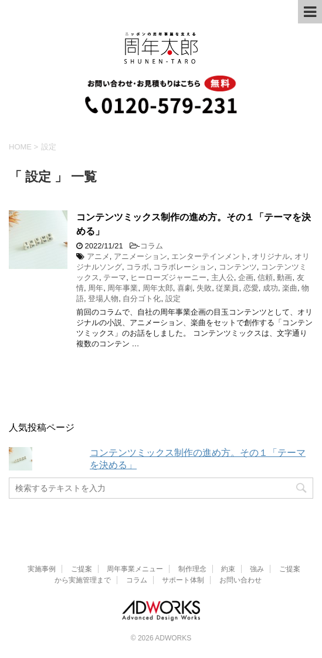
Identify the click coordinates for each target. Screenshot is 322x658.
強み (257, 569)
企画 (245, 277)
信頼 (265, 277)
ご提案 (81, 569)
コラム (151, 245)
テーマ (114, 277)
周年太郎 (158, 288)
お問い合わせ (240, 580)
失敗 (204, 288)
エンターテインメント (209, 256)
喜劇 (184, 288)
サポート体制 (183, 580)
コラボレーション (183, 266)
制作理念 (192, 569)
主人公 (222, 277)
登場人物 (103, 298)
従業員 (227, 288)
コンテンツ (238, 266)
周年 (95, 288)
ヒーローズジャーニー (168, 277)
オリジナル (271, 256)
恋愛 (251, 288)
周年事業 (122, 288)
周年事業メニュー (135, 569)
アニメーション (140, 256)
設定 (173, 298)
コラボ (137, 266)
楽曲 (289, 288)
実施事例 (42, 569)
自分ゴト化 (142, 298)
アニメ (98, 256)
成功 (270, 288)
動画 (284, 277)
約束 (228, 569)
